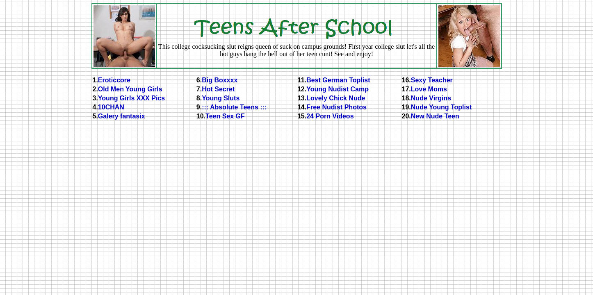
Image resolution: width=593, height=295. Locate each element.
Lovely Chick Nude (335, 98)
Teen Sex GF (225, 116)
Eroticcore (114, 80)
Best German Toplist (338, 80)
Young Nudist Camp (337, 89)
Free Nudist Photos (336, 107)
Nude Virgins (431, 98)
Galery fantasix (121, 116)
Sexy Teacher (432, 80)
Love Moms (429, 89)
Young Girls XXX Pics (131, 98)
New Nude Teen (435, 116)
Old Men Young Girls (130, 89)
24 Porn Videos (330, 116)
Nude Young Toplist (441, 107)
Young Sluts (220, 98)
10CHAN (111, 107)
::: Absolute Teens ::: (234, 107)
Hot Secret (218, 89)
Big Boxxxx (219, 80)
